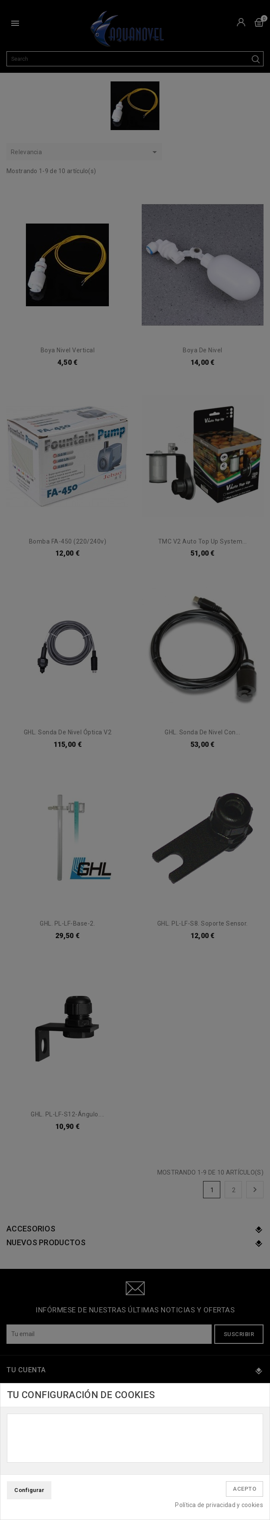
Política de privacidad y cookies (219, 1504)
